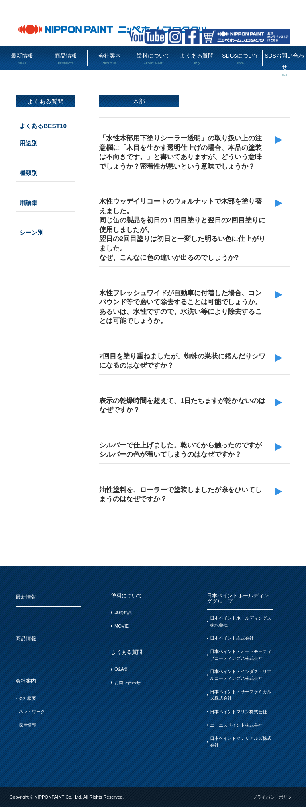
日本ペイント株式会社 (232, 638)
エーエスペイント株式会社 (236, 725)
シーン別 (31, 232)
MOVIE (121, 626)
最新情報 (22, 59)
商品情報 (66, 59)
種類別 (28, 172)
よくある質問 (197, 59)
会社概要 (27, 698)
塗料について (153, 59)
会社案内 (109, 59)
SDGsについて (241, 59)
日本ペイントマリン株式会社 (238, 711)
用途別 (28, 143)
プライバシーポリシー (274, 797)
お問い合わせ (127, 682)
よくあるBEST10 (43, 126)
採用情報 (27, 725)
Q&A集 (121, 669)
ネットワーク (32, 711)
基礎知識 (123, 612)
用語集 (28, 202)
